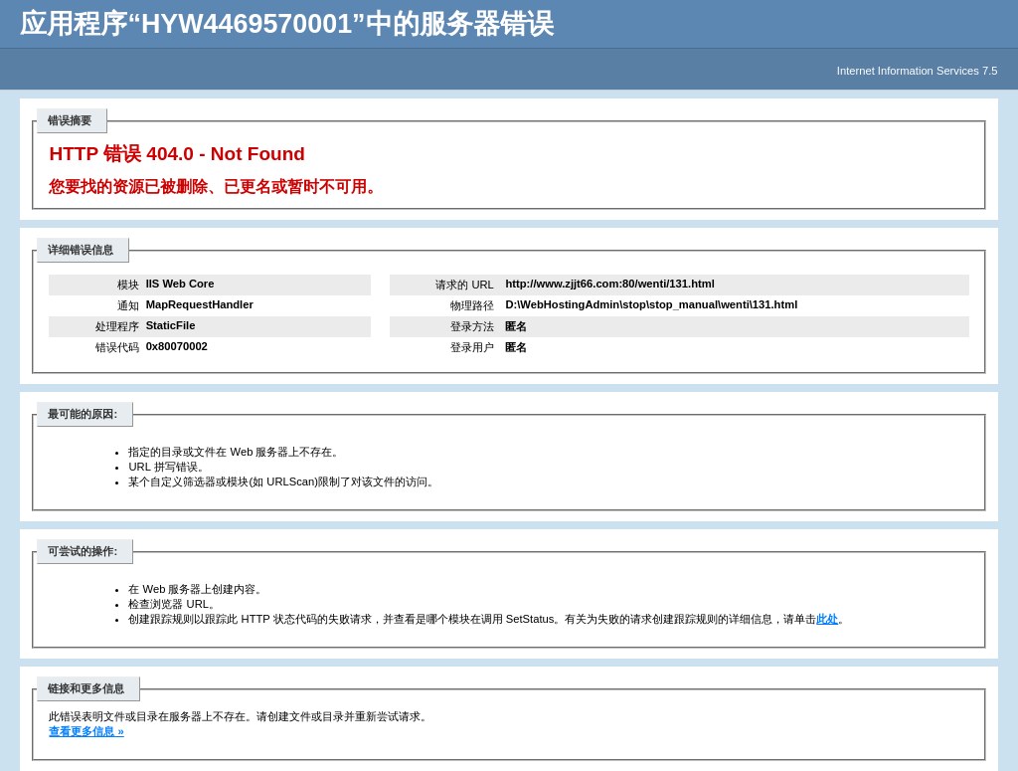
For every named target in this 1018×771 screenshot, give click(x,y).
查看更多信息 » (86, 731)
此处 (827, 619)
